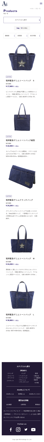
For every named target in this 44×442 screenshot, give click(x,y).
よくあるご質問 (35, 414)
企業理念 (23, 404)
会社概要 (9, 404)
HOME (32, 8)
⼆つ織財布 (37, 378)
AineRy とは (10, 394)
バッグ (23, 373)
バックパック (23, 376)
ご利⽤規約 (7, 414)
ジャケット (10, 380)
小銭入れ (36, 376)
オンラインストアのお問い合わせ (14, 417)
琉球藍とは (21, 394)
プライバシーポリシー (21, 414)
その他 (36, 382)
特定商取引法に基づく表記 (32, 411)
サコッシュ (22, 380)
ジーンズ (10, 373)
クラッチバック (24, 382)
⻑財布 (36, 380)
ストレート (11, 376)
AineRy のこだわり (34, 394)
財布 (36, 373)
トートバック (23, 378)
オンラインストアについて (12, 411)
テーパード (11, 378)
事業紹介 (37, 404)
